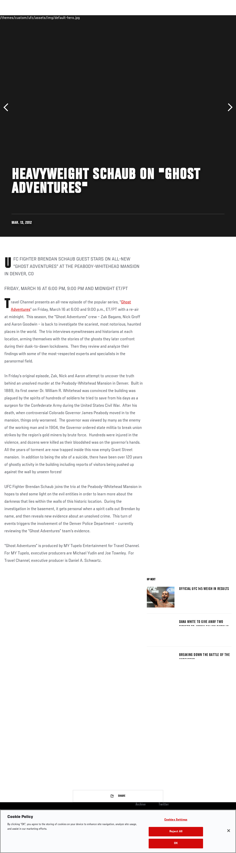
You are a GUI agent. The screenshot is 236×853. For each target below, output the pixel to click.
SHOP (208, 17)
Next (228, 107)
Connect (147, 17)
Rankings (32, 17)
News (70, 17)
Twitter (164, 804)
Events (12, 17)
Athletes (52, 17)
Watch (166, 17)
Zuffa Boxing (188, 17)
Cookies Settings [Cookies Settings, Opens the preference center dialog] (175, 819)
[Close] (229, 831)
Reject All (175, 831)
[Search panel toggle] (221, 17)
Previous (7, 107)
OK (176, 843)
